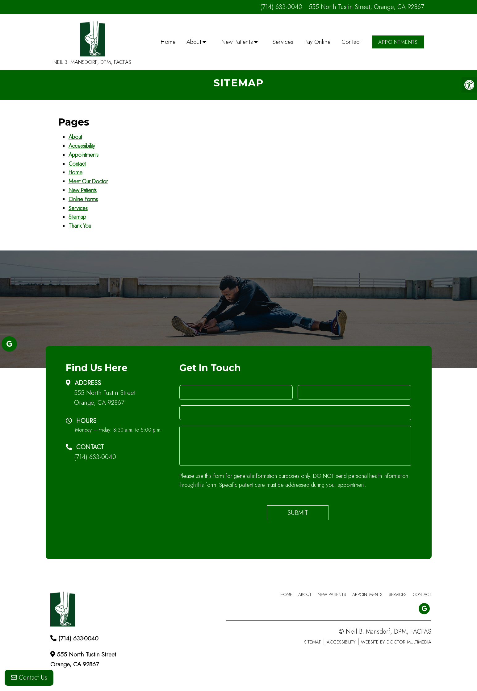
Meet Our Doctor (88, 181)
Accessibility (82, 146)
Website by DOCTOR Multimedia (396, 642)
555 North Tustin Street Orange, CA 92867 (105, 397)
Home (168, 42)
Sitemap (77, 217)
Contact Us (29, 678)
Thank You (80, 226)
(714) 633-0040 (281, 6)
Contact (351, 42)
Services (283, 42)
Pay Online (317, 42)
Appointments (398, 42)
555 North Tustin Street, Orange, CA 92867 (366, 6)
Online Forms (83, 199)
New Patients (237, 42)
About (193, 42)
